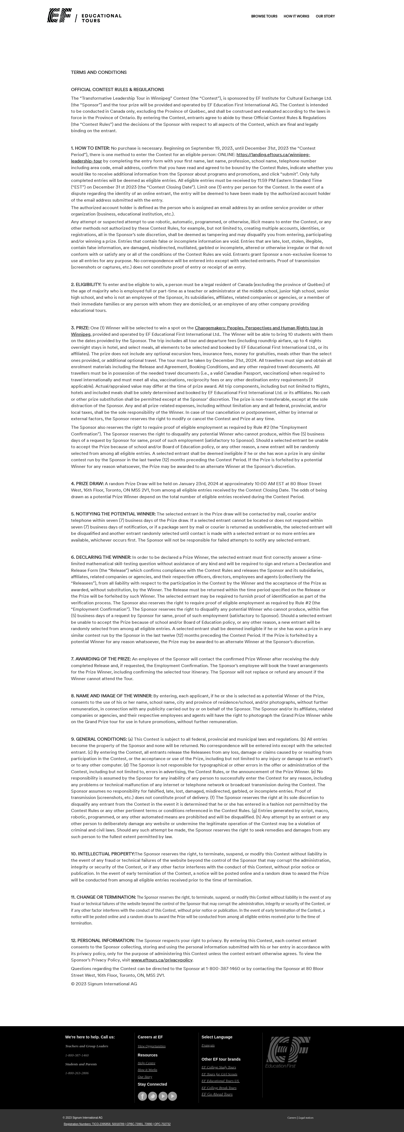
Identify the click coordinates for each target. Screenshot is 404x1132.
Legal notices (306, 1117)
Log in (331, 7)
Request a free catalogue (271, 7)
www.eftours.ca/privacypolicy (161, 960)
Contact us (309, 7)
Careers (292, 1117)
